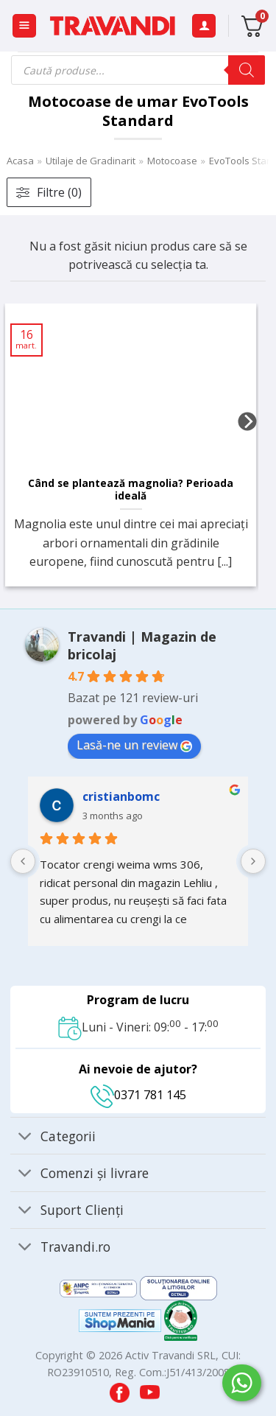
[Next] (247, 451)
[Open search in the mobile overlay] (138, 70)
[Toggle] (24, 1137)
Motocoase (172, 160)
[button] (24, 26)
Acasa (20, 160)
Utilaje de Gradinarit (90, 160)
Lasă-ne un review (134, 745)
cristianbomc (121, 796)
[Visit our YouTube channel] (150, 1389)
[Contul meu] (204, 26)
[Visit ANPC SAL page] (100, 1287)
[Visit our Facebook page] (121, 1389)
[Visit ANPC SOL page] (178, 1287)
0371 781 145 (138, 1095)
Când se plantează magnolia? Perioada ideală (130, 489)
